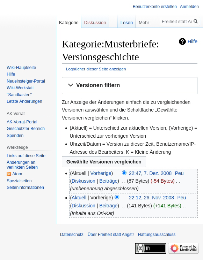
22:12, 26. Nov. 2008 (151, 197)
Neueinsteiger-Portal (26, 81)
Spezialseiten (19, 180)
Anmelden (189, 6)
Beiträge (108, 181)
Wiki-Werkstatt (20, 87)
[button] (129, 85)
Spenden (15, 135)
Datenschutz (72, 234)
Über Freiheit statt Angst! (111, 234)
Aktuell (79, 197)
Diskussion (83, 181)
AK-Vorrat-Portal (22, 122)
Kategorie (69, 22)
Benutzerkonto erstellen (155, 6)
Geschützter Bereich (26, 128)
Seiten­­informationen (25, 187)
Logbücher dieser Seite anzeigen (96, 69)
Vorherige (100, 173)
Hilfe (192, 41)
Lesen (122, 22)
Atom (17, 173)
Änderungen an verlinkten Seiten (22, 165)
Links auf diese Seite (26, 155)
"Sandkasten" (19, 94)
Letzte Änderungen (24, 101)
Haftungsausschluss (156, 234)
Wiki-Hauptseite (21, 67)
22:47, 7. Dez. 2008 (150, 173)
